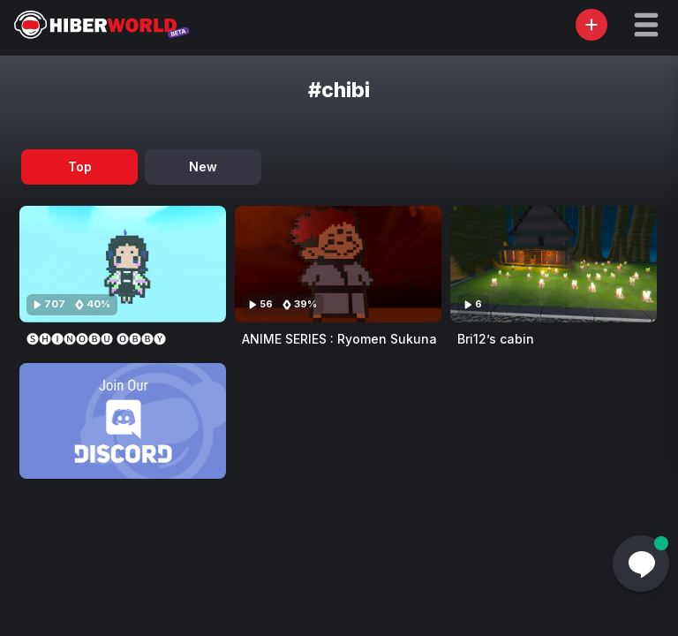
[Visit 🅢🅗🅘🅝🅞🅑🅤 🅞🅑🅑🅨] (122, 264)
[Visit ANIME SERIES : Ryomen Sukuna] (338, 264)
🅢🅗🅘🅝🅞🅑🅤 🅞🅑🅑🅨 (96, 338)
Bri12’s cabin (495, 338)
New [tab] (203, 166)
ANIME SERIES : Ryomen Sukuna (339, 338)
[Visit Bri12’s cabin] (553, 264)
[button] (646, 24)
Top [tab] (80, 166)
